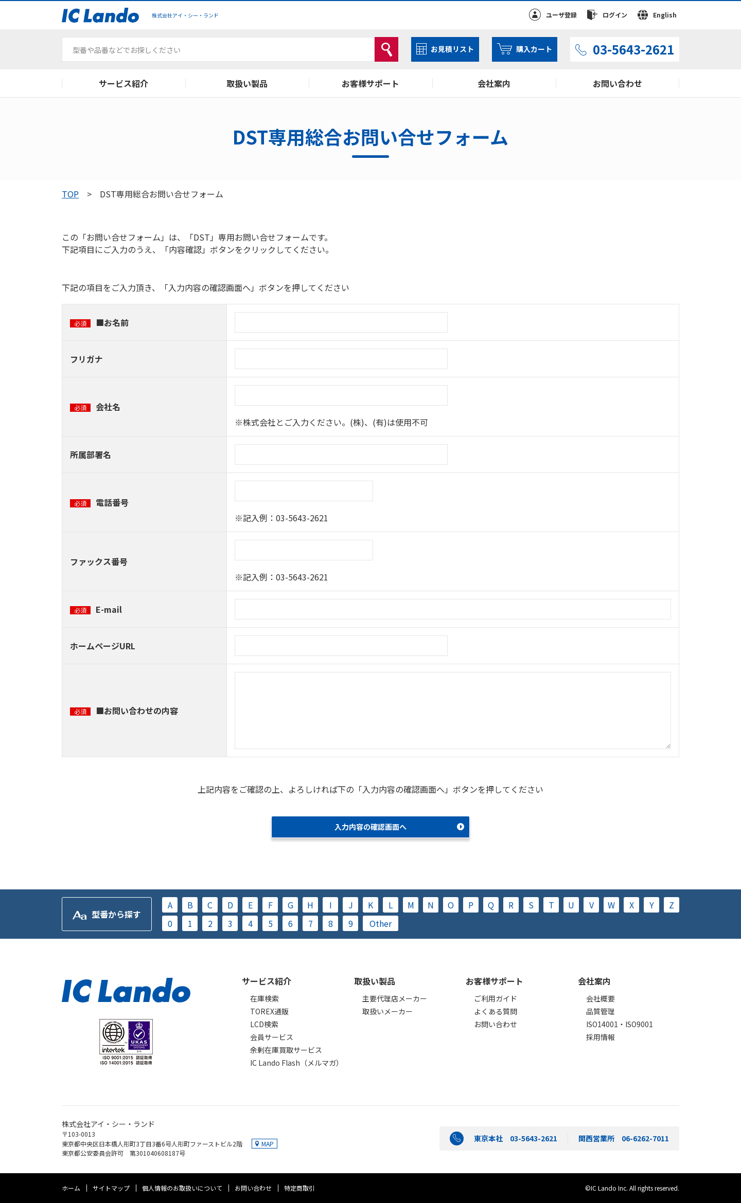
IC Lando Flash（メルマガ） (296, 1063)
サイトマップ (111, 1187)
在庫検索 (264, 998)
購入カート (534, 49)
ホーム (71, 1187)
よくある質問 (495, 1011)
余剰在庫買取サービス (286, 1050)
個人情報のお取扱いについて (182, 1187)
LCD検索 (264, 1024)
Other (380, 923)
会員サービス (271, 1037)
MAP (267, 1143)
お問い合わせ (617, 83)
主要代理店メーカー (394, 998)
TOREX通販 (269, 1011)
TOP (70, 194)
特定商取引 (299, 1187)
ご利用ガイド (495, 998)
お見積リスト (452, 49)
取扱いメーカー (387, 1011)
